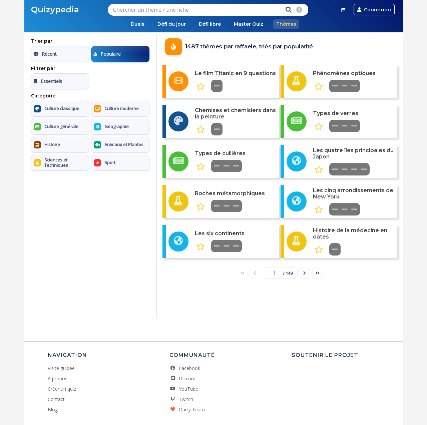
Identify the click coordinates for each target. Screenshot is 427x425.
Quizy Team (187, 409)
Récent (45, 54)
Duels (137, 24)
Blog (53, 409)
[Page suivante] (304, 273)
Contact (56, 399)
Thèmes (287, 24)
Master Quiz (249, 24)
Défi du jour (171, 24)
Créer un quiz (62, 389)
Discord (182, 378)
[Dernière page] (317, 273)
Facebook (184, 368)
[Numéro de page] (274, 273)
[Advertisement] (90, 215)
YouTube (183, 389)
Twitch (181, 399)
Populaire (107, 54)
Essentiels (48, 81)
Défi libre (210, 24)
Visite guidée (61, 368)
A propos (57, 378)
